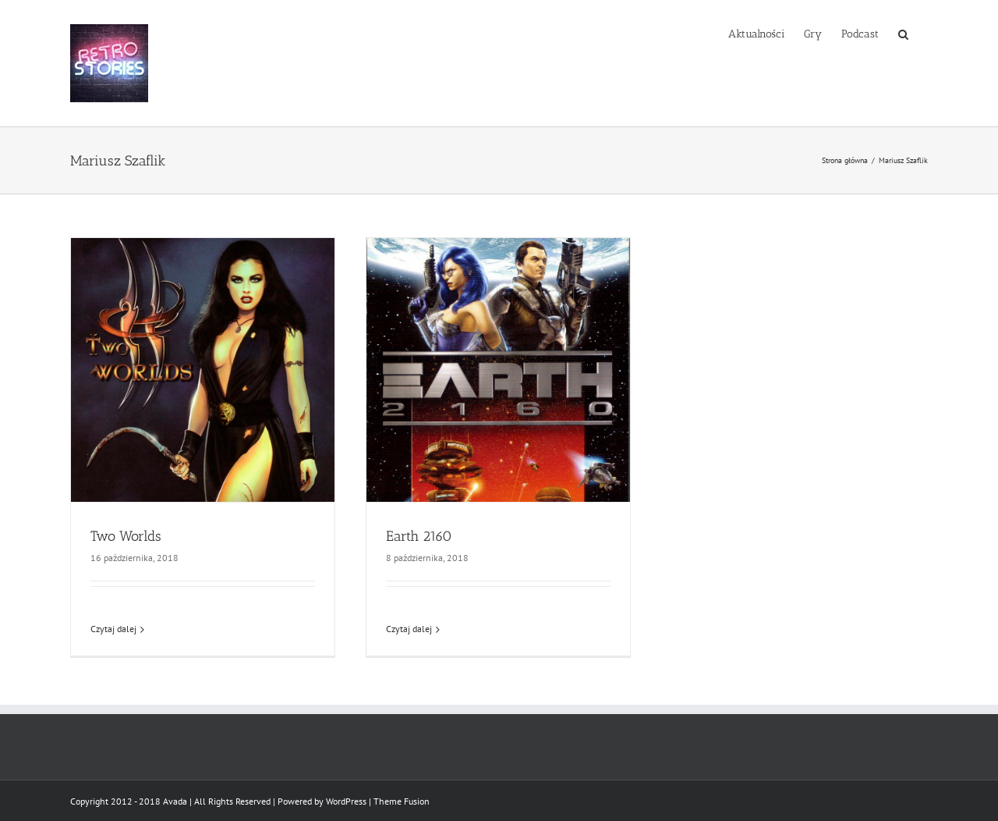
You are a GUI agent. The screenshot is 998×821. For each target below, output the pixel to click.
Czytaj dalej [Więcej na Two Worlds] (113, 628)
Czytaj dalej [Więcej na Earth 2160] (409, 628)
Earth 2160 (419, 536)
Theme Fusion (401, 801)
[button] (903, 33)
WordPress (346, 801)
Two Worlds (125, 536)
